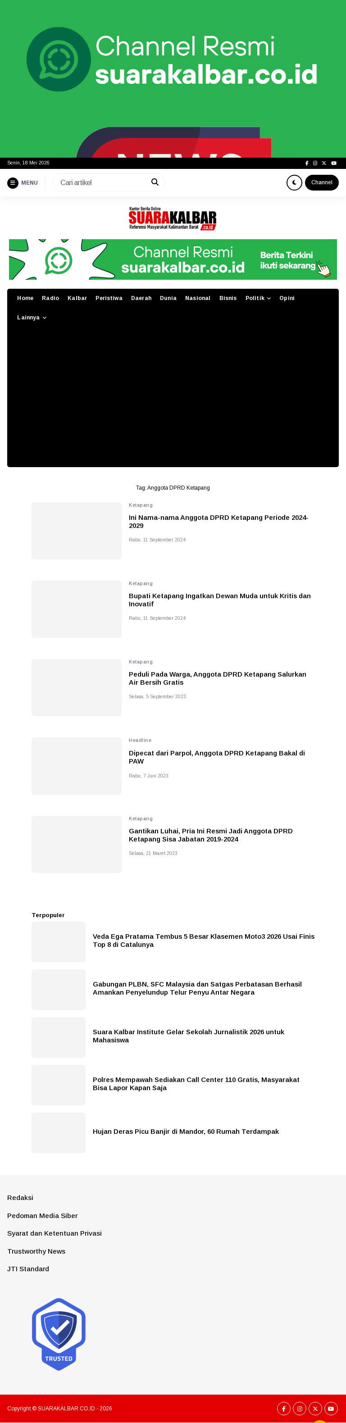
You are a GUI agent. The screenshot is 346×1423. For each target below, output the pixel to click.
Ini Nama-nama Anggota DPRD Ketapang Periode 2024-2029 (219, 521)
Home (25, 298)
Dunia (168, 298)
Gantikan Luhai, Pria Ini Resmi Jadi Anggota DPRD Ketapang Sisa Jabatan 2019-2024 (211, 835)
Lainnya (28, 317)
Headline (140, 740)
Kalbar (77, 298)
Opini (287, 298)
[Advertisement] (173, 399)
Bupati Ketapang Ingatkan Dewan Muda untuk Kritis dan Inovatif (220, 600)
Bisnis (228, 298)
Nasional (197, 298)
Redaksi (20, 1197)
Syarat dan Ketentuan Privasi (54, 1233)
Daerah (141, 298)
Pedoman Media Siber (42, 1215)
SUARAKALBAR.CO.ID (66, 1408)
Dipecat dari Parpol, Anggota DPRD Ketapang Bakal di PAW (217, 757)
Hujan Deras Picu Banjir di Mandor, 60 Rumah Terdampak (186, 1131)
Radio (50, 298)
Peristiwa (109, 298)
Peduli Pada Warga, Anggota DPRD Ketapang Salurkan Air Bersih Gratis (217, 678)
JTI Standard (28, 1269)
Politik (255, 298)
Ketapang (141, 505)
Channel (321, 182)
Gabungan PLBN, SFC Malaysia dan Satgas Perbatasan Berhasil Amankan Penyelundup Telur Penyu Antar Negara (197, 988)
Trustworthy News (36, 1251)
